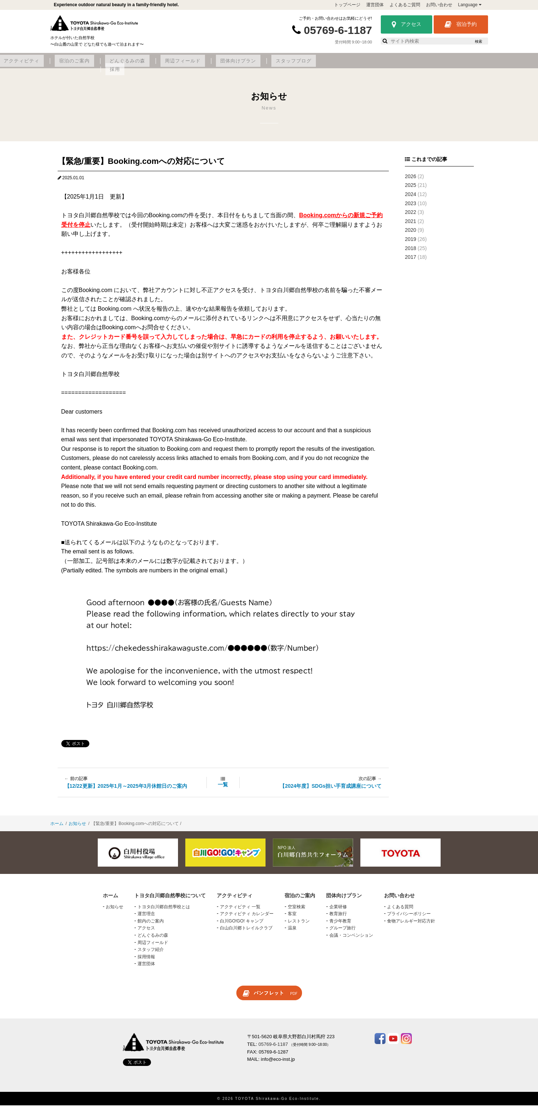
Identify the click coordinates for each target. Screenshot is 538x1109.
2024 (410, 198)
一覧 (223, 788)
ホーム (56, 827)
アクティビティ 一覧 (240, 910)
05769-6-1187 (338, 30)
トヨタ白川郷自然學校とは (164, 910)
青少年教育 (340, 924)
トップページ (347, 4)
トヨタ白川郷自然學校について (114, 65)
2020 (410, 234)
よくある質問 (400, 910)
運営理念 (146, 917)
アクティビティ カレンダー (247, 917)
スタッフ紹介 (151, 953)
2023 (410, 207)
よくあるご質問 (405, 4)
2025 (410, 189)
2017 (410, 261)
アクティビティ (183, 65)
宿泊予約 (461, 24)
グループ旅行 (342, 932)
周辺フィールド (325, 65)
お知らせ (77, 827)
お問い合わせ (439, 4)
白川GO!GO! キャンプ (241, 924)
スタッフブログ (424, 65)
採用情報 (146, 960)
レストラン (299, 924)
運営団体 (375, 4)
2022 (410, 216)
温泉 (292, 932)
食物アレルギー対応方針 (411, 924)
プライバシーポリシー (409, 917)
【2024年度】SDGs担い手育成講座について (331, 790)
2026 (410, 180)
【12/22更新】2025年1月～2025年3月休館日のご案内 (126, 790)
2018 (410, 252)
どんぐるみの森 (276, 65)
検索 (478, 41)
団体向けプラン (375, 65)
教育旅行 (338, 917)
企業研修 (338, 910)
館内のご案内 (151, 924)
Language (469, 4)
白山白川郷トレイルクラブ (246, 932)
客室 (292, 917)
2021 (410, 225)
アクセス (406, 24)
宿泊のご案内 (229, 65)
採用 (460, 65)
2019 (410, 243)
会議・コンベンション (351, 939)
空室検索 (296, 910)
